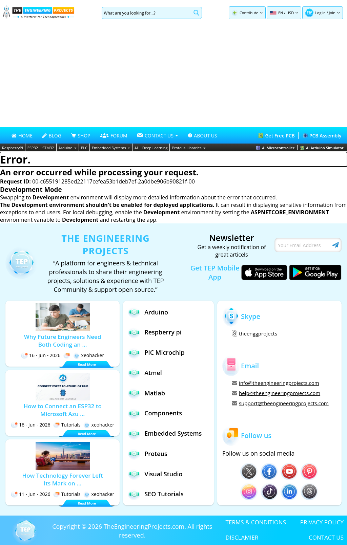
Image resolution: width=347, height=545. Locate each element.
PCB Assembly (322, 135)
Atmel (145, 372)
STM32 (48, 147)
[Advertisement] (173, 76)
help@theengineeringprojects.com (276, 393)
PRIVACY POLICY (322, 522)
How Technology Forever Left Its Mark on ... (62, 479)
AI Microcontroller (275, 147)
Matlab (146, 393)
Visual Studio (155, 473)
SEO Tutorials (156, 494)
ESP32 (32, 147)
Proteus (147, 453)
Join (332, 12)
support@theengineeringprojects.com (280, 403)
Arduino (68, 147)
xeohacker (88, 355)
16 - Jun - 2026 (41, 355)
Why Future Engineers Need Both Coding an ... (62, 340)
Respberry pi (155, 332)
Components (155, 413)
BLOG (51, 135)
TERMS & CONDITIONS (256, 522)
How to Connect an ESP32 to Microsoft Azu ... (62, 410)
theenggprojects (254, 333)
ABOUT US (202, 135)
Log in (320, 12)
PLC (84, 147)
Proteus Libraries (188, 147)
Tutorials (67, 424)
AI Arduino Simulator (322, 147)
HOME (22, 135)
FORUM (113, 135)
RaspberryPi (12, 147)
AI (136, 147)
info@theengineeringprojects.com (275, 382)
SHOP (80, 135)
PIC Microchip (156, 352)
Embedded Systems (111, 147)
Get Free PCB (276, 135)
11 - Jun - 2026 (30, 494)
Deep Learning (155, 147)
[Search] (146, 13)
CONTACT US (326, 537)
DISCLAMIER (242, 537)
